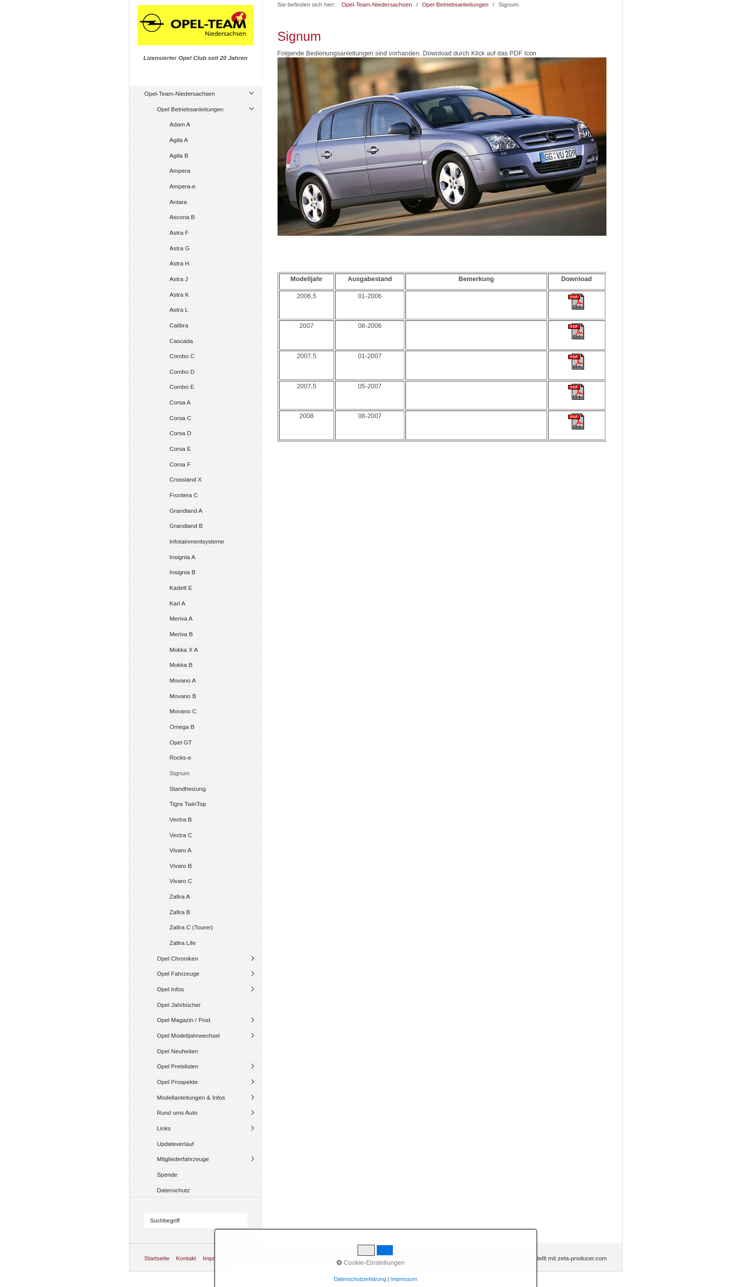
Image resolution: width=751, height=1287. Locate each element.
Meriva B (181, 634)
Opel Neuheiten (177, 1051)
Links (164, 1128)
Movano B (183, 696)
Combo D (182, 371)
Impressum (217, 1258)
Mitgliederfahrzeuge (183, 1159)
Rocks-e (180, 757)
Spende (167, 1174)
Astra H (179, 263)
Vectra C (181, 835)
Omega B (182, 726)
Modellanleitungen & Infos (191, 1097)
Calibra (179, 325)
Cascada (181, 340)
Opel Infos (170, 989)
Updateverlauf (175, 1143)
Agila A (179, 140)
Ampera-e (183, 186)
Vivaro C (181, 880)
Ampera (180, 170)
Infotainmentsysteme (197, 541)
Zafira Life (183, 942)
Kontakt (186, 1258)
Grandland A (186, 510)
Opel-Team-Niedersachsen (180, 93)
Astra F (179, 232)
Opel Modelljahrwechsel (188, 1035)
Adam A (180, 124)
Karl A (177, 603)
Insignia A (182, 557)
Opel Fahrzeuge (178, 973)
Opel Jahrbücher (179, 1004)
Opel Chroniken (177, 958)
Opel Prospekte (177, 1081)
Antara (178, 201)
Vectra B (181, 819)
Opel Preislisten (177, 1066)
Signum (180, 773)
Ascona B (182, 217)
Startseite (157, 1258)
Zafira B (180, 912)
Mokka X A (184, 649)
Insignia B (183, 572)
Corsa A (180, 402)
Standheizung (188, 788)
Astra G (180, 248)
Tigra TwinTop (188, 803)
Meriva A (181, 618)
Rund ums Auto (177, 1112)
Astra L (179, 309)
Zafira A (180, 896)
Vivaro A (181, 850)
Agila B (179, 155)
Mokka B (181, 664)
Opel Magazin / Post (184, 1020)
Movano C (183, 711)
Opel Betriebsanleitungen (190, 109)
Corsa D (180, 433)
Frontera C (184, 495)
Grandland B (186, 525)
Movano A (183, 680)
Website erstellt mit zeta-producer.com (556, 1258)
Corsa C (180, 418)
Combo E (182, 386)
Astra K (179, 294)
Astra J (179, 279)
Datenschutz (173, 1190)
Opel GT (181, 742)
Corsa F (180, 464)
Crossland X (186, 479)
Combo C (182, 356)
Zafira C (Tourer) (191, 927)
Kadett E (181, 587)
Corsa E (180, 448)
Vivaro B (181, 865)
